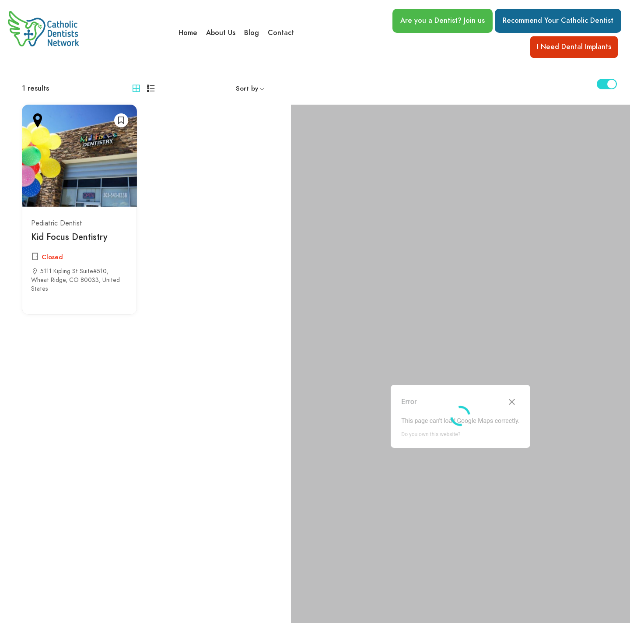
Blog (251, 33)
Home (187, 33)
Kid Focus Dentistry (69, 237)
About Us (220, 33)
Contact (281, 33)
